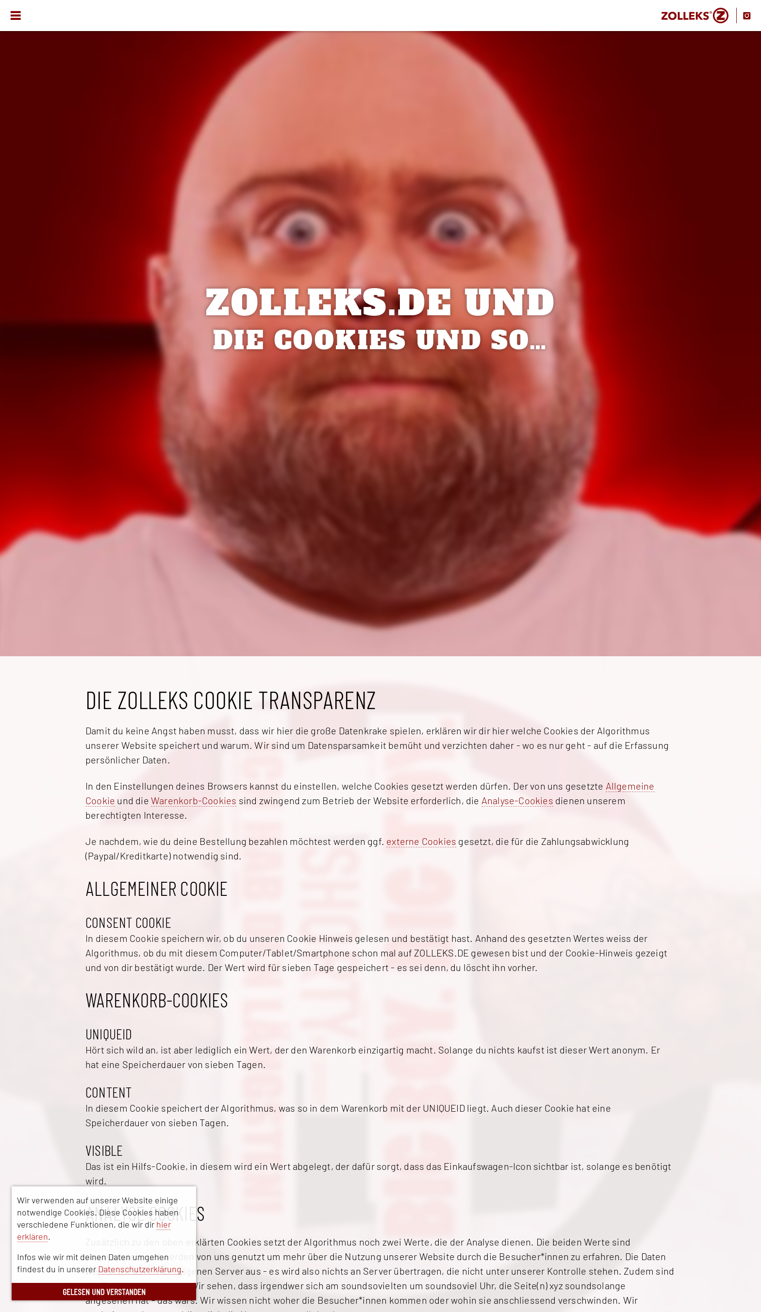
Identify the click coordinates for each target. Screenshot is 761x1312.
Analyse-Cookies (517, 800)
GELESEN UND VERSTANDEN (104, 1291)
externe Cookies (421, 841)
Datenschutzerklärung (140, 1268)
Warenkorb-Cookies (193, 800)
